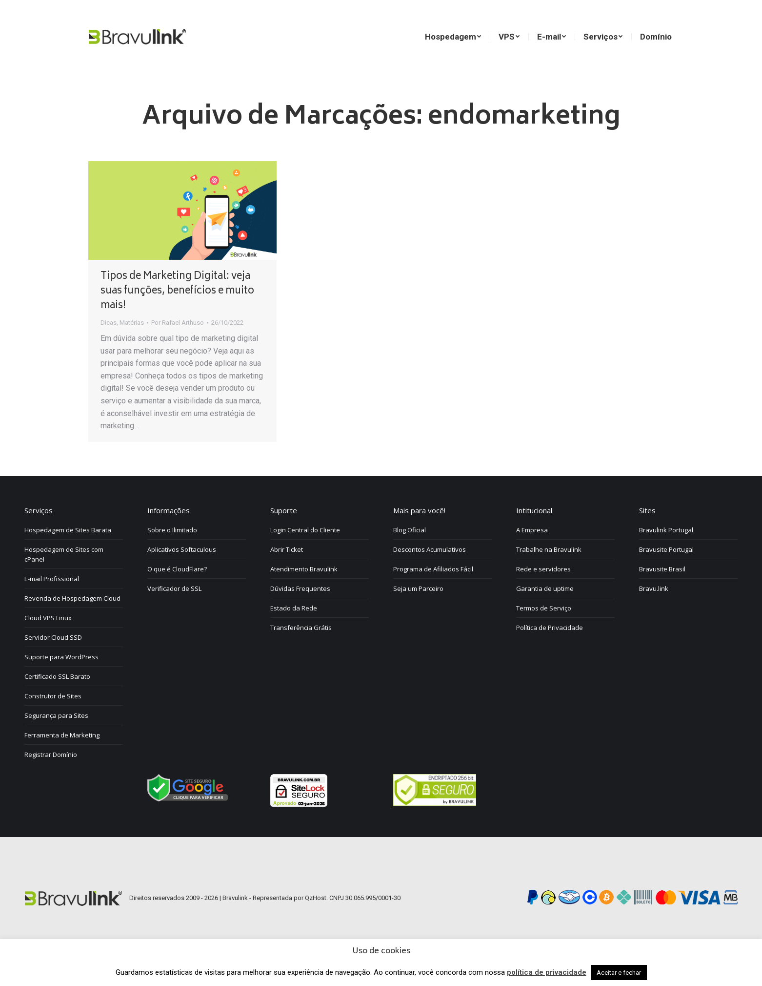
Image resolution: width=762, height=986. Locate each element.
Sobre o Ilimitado (172, 556)
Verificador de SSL (174, 615)
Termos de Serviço (543, 634)
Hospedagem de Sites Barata (67, 556)
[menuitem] (559, 17)
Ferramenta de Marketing (62, 761)
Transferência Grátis (301, 654)
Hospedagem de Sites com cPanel (63, 581)
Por (177, 349)
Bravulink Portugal (666, 556)
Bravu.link (653, 615)
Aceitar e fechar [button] (619, 972)
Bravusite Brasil (662, 595)
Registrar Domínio (50, 781)
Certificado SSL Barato (57, 703)
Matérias (132, 349)
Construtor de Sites (52, 722)
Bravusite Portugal (666, 576)
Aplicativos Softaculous (181, 576)
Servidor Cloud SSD (53, 664)
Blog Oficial (409, 556)
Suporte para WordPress (61, 683)
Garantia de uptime (545, 615)
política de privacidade (546, 972)
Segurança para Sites (56, 742)
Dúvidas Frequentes (300, 615)
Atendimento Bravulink (304, 595)
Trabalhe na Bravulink (549, 576)
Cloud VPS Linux (48, 644)
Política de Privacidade (549, 654)
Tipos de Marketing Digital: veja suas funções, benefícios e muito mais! (177, 318)
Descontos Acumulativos (429, 576)
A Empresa (532, 556)
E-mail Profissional (51, 605)
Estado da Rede (293, 634)
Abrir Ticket (286, 576)
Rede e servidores (543, 595)
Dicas (108, 349)
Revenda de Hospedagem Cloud (72, 625)
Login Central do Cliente (305, 556)
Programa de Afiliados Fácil (433, 595)
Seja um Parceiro (418, 615)
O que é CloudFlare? (177, 595)
